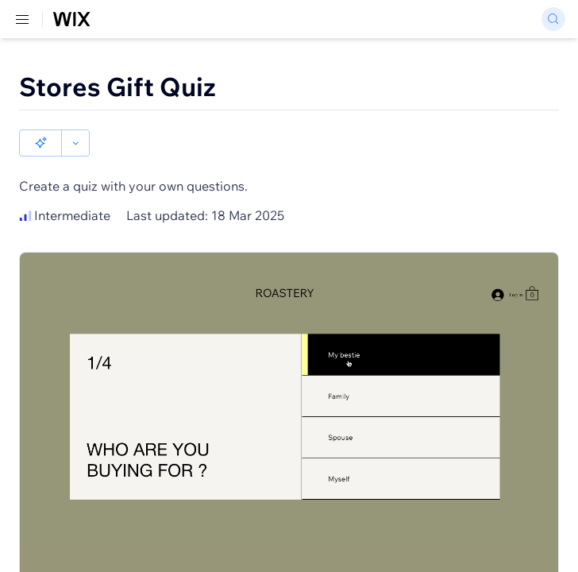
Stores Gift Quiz (117, 86)
